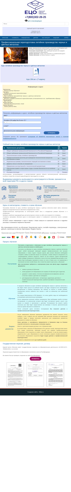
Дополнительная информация (14, 131)
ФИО (5, 115)
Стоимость (15, 37)
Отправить (51, 133)
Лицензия (56, 37)
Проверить (35, 358)
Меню (5, 23)
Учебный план (25, 37)
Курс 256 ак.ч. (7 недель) (35, 79)
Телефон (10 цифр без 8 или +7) (14, 120)
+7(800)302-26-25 (35, 31)
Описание (5, 37)
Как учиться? (46, 37)
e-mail (6, 126)
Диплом (35, 37)
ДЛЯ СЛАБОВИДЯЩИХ (33, 21)
